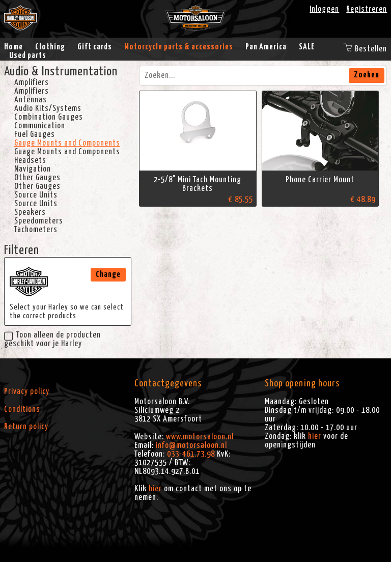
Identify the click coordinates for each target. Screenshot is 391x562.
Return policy (26, 427)
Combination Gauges (48, 117)
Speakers (30, 212)
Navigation (32, 169)
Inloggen (324, 9)
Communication (39, 126)
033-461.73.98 (191, 454)
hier (155, 489)
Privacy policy (26, 391)
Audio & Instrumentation (61, 72)
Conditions (22, 409)
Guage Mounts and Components (67, 152)
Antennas (30, 100)
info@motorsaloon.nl (191, 445)
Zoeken (366, 75)
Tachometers (36, 230)
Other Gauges (37, 178)
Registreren (366, 9)
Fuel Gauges (34, 134)
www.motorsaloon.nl (200, 437)
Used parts (27, 55)
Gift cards (94, 47)
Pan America (266, 47)
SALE (307, 47)
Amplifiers (31, 82)
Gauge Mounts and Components (67, 143)
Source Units (36, 195)
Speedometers (38, 221)
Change (108, 274)
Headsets (30, 160)
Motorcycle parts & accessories (178, 47)
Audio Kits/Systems (47, 108)
